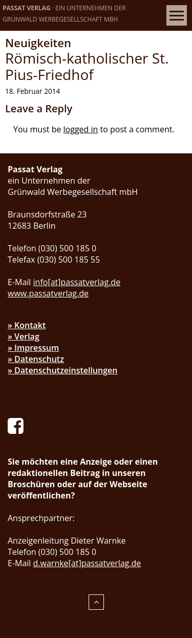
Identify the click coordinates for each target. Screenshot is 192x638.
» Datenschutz (36, 359)
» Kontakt (27, 325)
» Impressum (33, 347)
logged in (80, 129)
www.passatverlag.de (48, 293)
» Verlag (23, 336)
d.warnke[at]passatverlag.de (87, 563)
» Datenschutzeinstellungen (63, 370)
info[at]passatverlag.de (77, 282)
